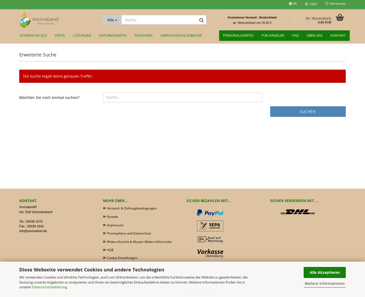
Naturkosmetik (113, 35)
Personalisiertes (238, 35)
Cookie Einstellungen (122, 258)
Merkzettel (335, 3)
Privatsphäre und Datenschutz (129, 233)
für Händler (273, 35)
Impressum (115, 225)
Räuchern (143, 35)
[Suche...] (112, 20)
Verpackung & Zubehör (181, 35)
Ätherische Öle (33, 35)
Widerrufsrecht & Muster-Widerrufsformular (139, 241)
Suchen (308, 111)
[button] (293, 4)
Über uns (315, 35)
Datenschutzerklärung (49, 287)
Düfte (60, 35)
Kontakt (338, 35)
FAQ (295, 35)
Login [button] (311, 3)
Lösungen (82, 35)
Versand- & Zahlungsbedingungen (132, 208)
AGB (110, 250)
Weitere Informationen (325, 283)
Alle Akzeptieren (325, 272)
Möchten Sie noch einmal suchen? (49, 97)
